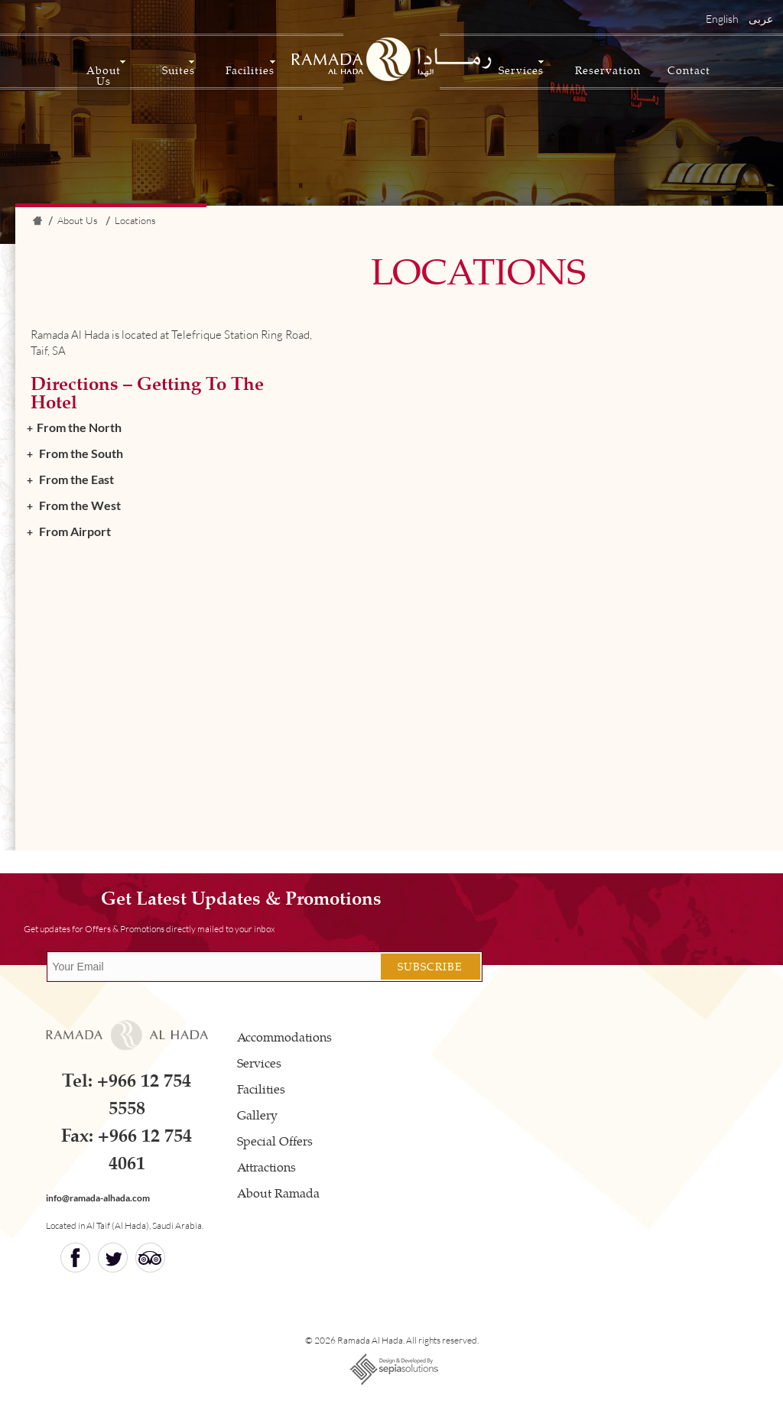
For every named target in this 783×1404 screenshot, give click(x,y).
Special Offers (275, 1140)
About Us (103, 75)
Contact (689, 70)
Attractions (266, 1166)
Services (521, 70)
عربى (761, 18)
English (722, 18)
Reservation (608, 70)
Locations (135, 220)
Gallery (257, 1114)
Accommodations (284, 1036)
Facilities (250, 70)
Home (36, 222)
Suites (178, 70)
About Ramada (278, 1192)
